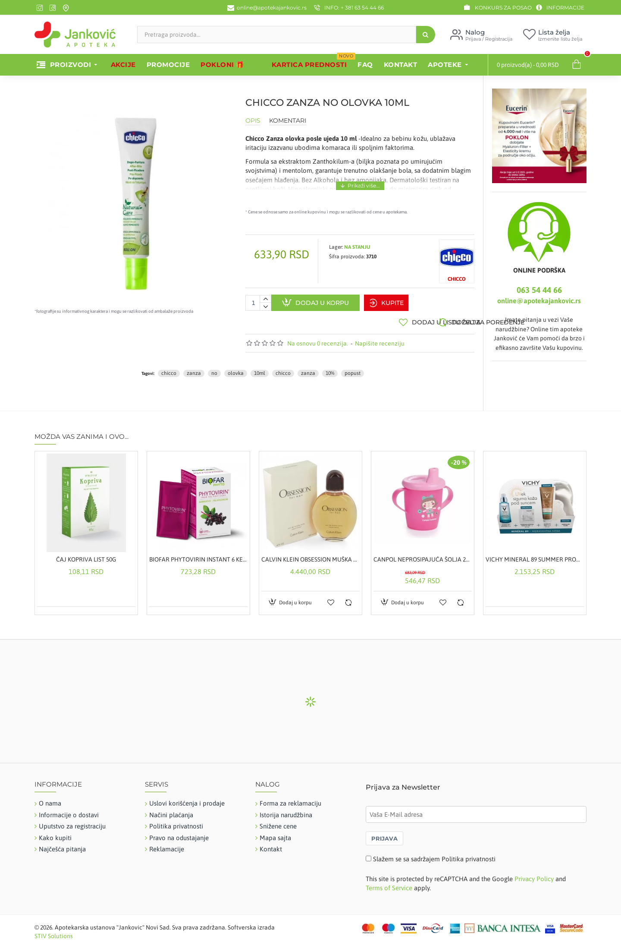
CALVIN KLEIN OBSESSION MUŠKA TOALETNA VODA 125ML (310, 555)
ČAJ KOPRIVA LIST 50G (86, 555)
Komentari (287, 120)
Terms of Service (389, 884)
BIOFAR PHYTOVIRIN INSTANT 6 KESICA (198, 555)
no (214, 369)
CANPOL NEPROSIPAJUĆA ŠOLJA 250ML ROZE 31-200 (422, 555)
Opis (252, 120)
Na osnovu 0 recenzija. (317, 339)
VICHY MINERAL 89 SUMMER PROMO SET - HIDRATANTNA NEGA (535, 555)
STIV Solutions (53, 931)
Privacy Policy (534, 875)
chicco (168, 369)
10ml (259, 369)
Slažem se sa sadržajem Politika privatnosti (434, 854)
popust (353, 369)
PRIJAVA (384, 834)
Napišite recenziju (380, 339)
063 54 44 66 (539, 290)
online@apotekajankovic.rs (539, 301)
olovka (236, 369)
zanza (194, 369)
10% (330, 369)
